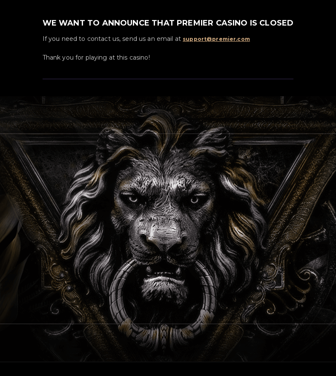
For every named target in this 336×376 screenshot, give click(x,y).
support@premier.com (216, 39)
